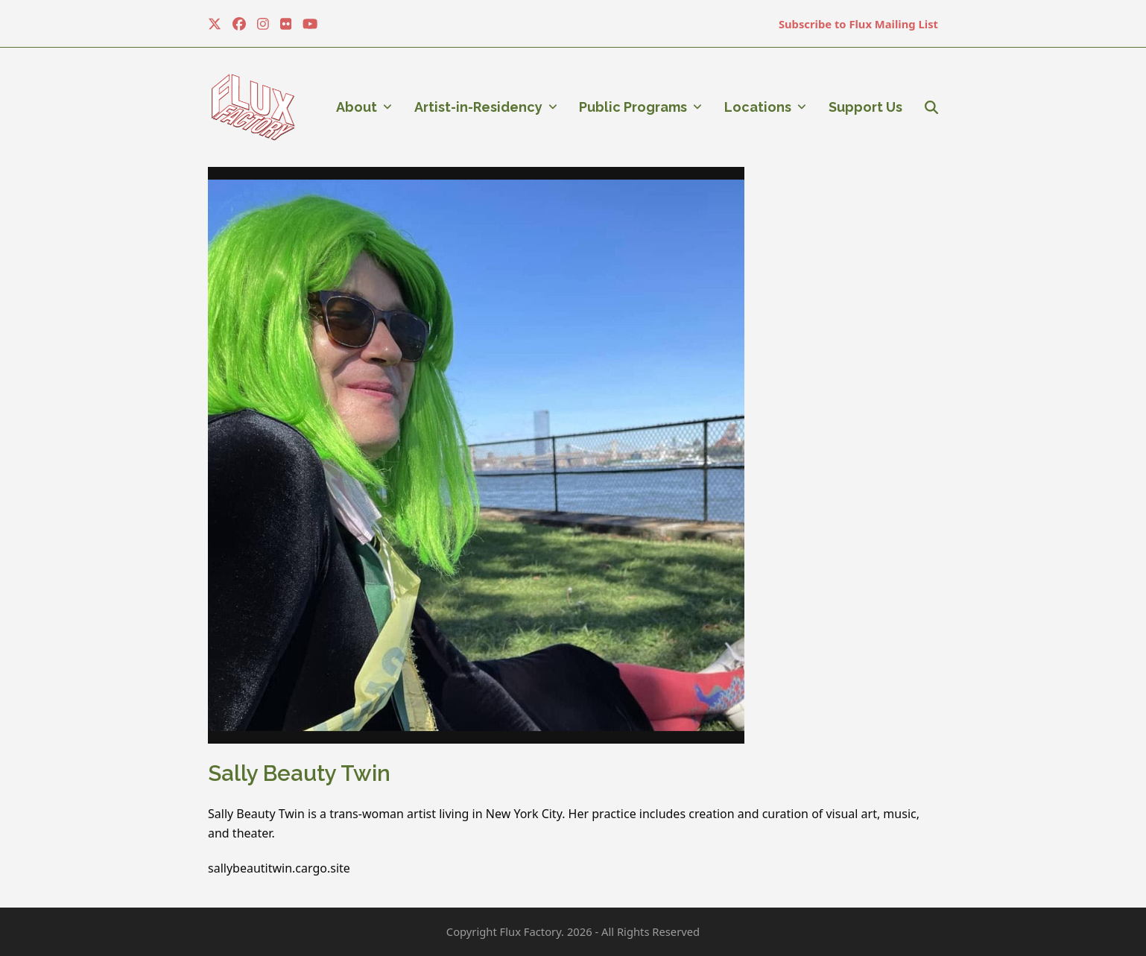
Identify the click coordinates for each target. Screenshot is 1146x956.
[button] (931, 107)
